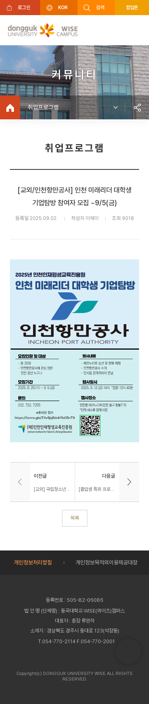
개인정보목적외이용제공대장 (106, 562)
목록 (74, 518)
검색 (100, 7)
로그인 (24, 7)
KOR (63, 7)
